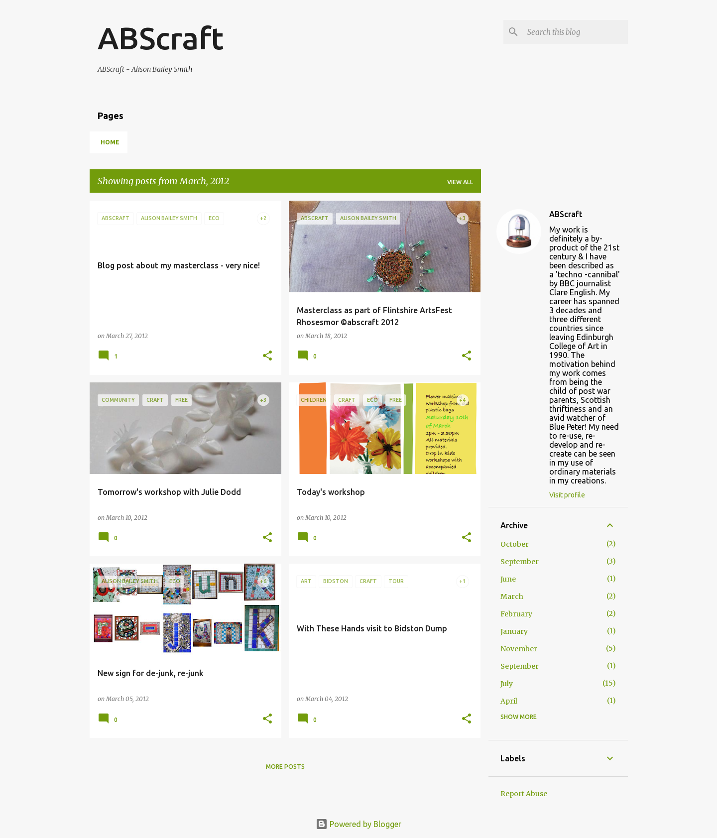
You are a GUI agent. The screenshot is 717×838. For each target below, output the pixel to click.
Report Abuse (523, 793)
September (519, 561)
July (506, 683)
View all (460, 182)
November (518, 648)
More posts (285, 766)
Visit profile (567, 495)
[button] (267, 356)
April (508, 701)
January (514, 631)
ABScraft (161, 37)
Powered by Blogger (358, 824)
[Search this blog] (575, 32)
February (516, 613)
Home (110, 142)
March (511, 596)
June (508, 579)
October (514, 544)
